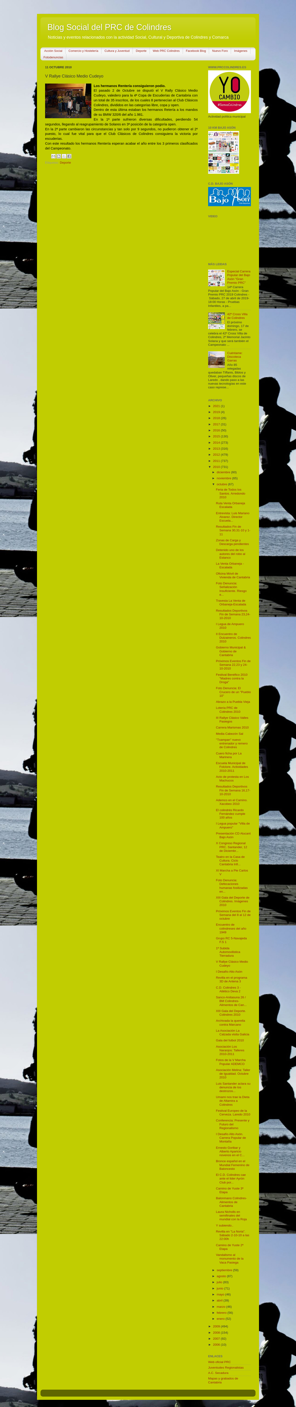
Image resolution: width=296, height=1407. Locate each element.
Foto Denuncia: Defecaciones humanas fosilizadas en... (232, 885)
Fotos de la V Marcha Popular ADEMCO (231, 1061)
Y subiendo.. (224, 1225)
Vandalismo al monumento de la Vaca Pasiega (230, 1258)
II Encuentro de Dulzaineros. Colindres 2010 (233, 637)
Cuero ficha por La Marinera (229, 755)
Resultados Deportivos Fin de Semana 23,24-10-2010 (233, 614)
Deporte (141, 51)
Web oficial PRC (219, 1362)
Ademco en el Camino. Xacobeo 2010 (232, 802)
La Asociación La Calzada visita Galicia (232, 1032)
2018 (217, 418)
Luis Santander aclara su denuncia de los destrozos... (233, 1087)
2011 (217, 461)
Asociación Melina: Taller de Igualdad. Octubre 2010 (233, 1073)
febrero (222, 1312)
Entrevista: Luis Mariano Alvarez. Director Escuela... (233, 516)
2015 (217, 436)
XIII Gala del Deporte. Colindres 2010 (231, 1012)
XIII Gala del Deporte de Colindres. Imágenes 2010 (233, 901)
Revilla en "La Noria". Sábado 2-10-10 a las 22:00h (232, 1235)
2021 (217, 406)
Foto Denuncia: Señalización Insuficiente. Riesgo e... (231, 589)
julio (220, 1282)
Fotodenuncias (53, 57)
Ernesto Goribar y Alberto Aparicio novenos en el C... (230, 1151)
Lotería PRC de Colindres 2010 (228, 709)
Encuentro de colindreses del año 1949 (231, 928)
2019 (217, 412)
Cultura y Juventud (117, 51)
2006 (217, 1344)
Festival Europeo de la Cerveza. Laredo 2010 (233, 1112)
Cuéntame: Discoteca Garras (234, 356)
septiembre (225, 1270)
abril (220, 1300)
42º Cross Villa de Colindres (237, 316)
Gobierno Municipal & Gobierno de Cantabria (231, 651)
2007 (217, 1338)
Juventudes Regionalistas (226, 1367)
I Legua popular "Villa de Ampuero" (233, 825)
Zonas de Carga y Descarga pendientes (232, 542)
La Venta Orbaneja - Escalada (230, 565)
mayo (221, 1294)
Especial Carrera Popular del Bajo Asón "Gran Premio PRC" (238, 277)
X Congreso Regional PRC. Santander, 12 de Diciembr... (231, 846)
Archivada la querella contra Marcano (230, 1022)
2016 (217, 430)
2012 (217, 454)
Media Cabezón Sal (229, 733)
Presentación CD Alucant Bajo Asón (233, 835)
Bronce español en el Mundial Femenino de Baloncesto (233, 1164)
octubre (222, 484)
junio (220, 1288)
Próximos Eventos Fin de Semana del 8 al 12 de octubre (233, 914)
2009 (217, 1326)
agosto (222, 1276)
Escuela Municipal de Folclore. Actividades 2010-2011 (232, 766)
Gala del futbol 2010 (230, 1040)
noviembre (224, 478)
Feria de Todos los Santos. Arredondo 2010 (230, 493)
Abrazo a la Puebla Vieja (233, 702)
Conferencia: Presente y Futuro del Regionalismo (233, 1124)
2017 (217, 424)
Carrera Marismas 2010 (232, 727)
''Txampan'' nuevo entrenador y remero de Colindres (232, 743)
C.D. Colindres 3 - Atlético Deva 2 (228, 989)
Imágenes (240, 51)
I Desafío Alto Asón (229, 971)
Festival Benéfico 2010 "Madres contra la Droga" (232, 678)
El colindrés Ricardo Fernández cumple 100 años (230, 813)
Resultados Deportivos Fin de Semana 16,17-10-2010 (233, 790)
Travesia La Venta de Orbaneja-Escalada (231, 602)
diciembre (224, 472)
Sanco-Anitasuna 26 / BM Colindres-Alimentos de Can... (231, 1001)
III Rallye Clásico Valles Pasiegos (232, 719)
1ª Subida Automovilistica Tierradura (228, 951)
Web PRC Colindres (166, 51)
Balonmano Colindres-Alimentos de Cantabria (231, 1201)
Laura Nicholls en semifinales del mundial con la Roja (231, 1215)
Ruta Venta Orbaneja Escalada (230, 505)
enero (221, 1318)
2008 (217, 1332)
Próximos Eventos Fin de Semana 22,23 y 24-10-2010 (233, 664)
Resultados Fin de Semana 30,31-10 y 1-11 (233, 530)
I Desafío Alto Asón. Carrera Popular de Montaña (231, 1137)
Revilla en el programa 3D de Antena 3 (231, 979)
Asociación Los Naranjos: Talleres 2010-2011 (230, 1050)
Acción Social (53, 51)
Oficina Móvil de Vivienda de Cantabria (233, 575)
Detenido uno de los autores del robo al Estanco (230, 553)
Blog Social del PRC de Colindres (109, 27)
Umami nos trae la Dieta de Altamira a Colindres (233, 1100)
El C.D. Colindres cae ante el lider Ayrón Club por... (231, 1178)
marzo (221, 1306)
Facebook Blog (196, 51)
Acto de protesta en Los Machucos (232, 778)
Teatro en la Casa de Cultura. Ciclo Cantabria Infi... (230, 860)
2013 (217, 448)
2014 (217, 442)
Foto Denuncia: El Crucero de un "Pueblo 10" (233, 691)
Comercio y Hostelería (83, 51)
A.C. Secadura (218, 1373)
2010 (217, 467)
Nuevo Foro (220, 51)
